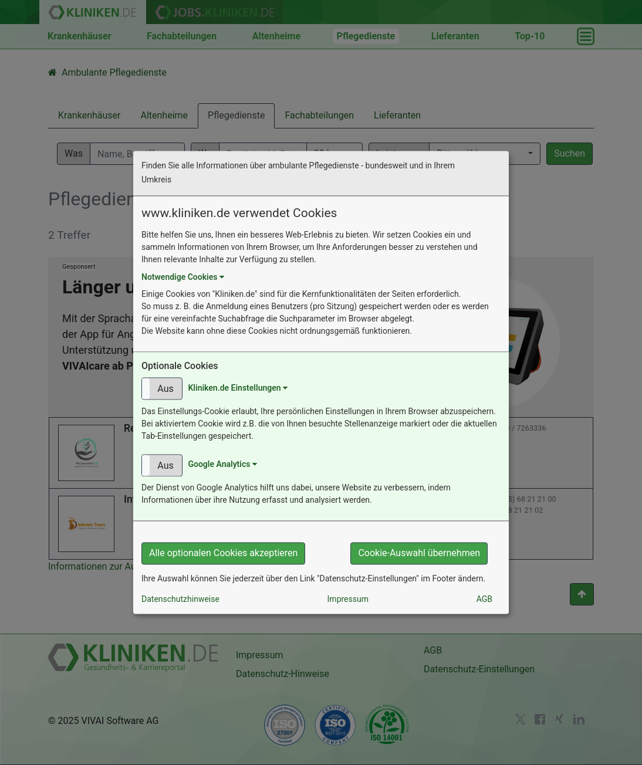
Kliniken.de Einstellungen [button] (238, 387)
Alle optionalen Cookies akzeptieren (223, 553)
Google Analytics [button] (222, 464)
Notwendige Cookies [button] (182, 277)
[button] (162, 389)
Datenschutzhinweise (180, 599)
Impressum (348, 599)
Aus (165, 389)
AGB (484, 599)
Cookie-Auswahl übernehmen (419, 553)
